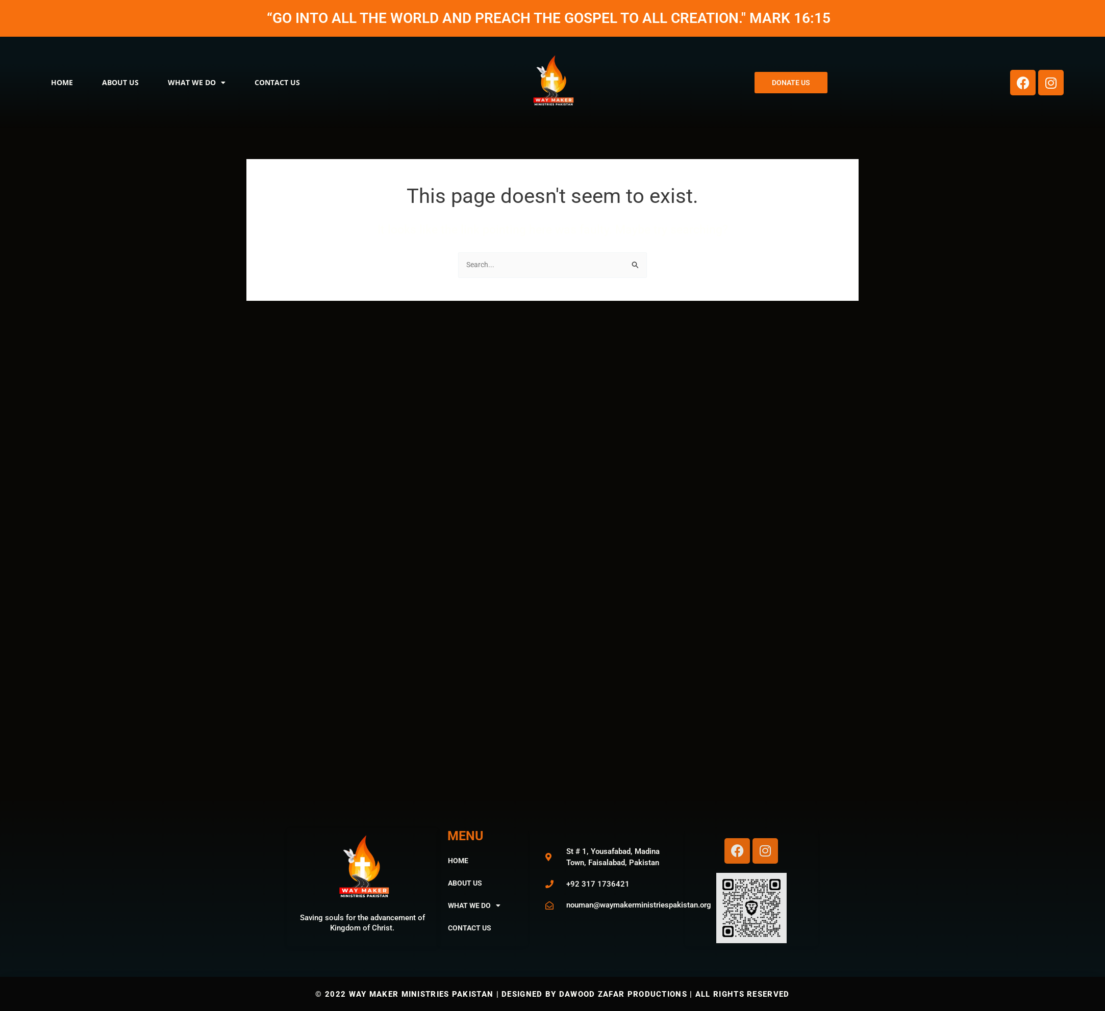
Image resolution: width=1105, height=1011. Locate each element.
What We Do (196, 82)
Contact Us (277, 82)
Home (62, 82)
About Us (120, 82)
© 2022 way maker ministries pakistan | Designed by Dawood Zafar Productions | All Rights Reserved (552, 994)
